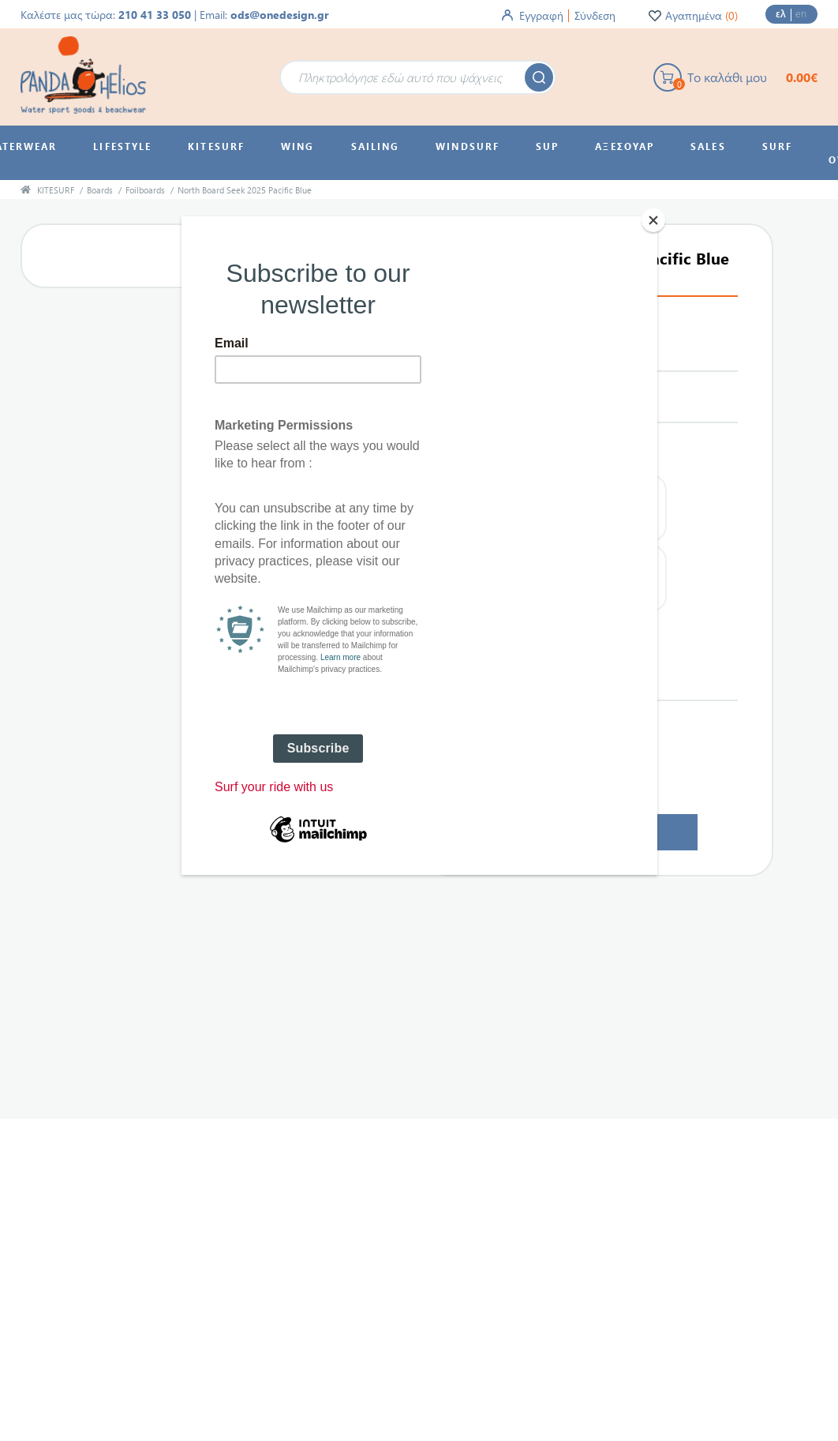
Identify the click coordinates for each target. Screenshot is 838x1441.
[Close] (653, 220)
